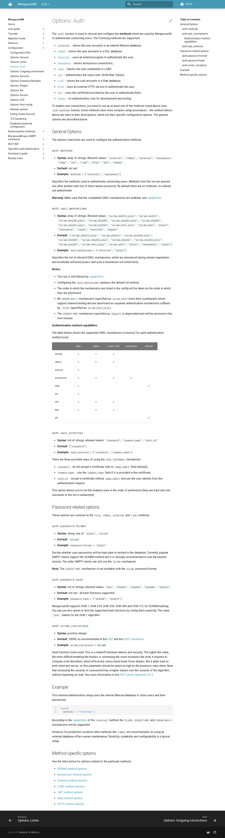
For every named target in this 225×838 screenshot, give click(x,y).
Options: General (19, 57)
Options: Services (19, 76)
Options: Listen (18, 62)
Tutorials (26, 33)
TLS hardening (18, 118)
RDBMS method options (72, 768)
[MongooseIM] (10, 4)
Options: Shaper (19, 85)
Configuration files (20, 52)
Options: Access (19, 95)
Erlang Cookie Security (22, 114)
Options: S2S (17, 99)
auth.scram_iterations (194, 65)
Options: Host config (21, 104)
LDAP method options (71, 786)
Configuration (26, 47)
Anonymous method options (74, 774)
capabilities (154, 197)
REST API (26, 144)
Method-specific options (193, 74)
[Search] (152, 4)
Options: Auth (17, 66)
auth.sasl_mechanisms (195, 33)
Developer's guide (26, 153)
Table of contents (190, 19)
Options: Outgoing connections (27, 71)
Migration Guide (26, 38)
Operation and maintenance (26, 148)
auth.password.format (194, 55)
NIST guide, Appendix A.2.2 (136, 674)
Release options (19, 109)
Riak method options (70, 798)
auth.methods (190, 29)
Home (11, 24)
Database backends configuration (21, 125)
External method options (72, 780)
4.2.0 (44, 4)
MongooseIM (16, 19)
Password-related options (194, 51)
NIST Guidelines (134, 639)
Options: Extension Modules (25, 80)
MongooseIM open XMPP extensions (26, 138)
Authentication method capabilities (197, 40)
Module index (26, 158)
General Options (189, 24)
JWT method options (70, 792)
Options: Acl (16, 90)
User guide (26, 29)
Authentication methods (26, 131)
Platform (26, 43)
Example (185, 70)
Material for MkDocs (29, 832)
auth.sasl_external (192, 46)
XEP (110, 639)
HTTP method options (70, 804)
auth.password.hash (193, 60)
